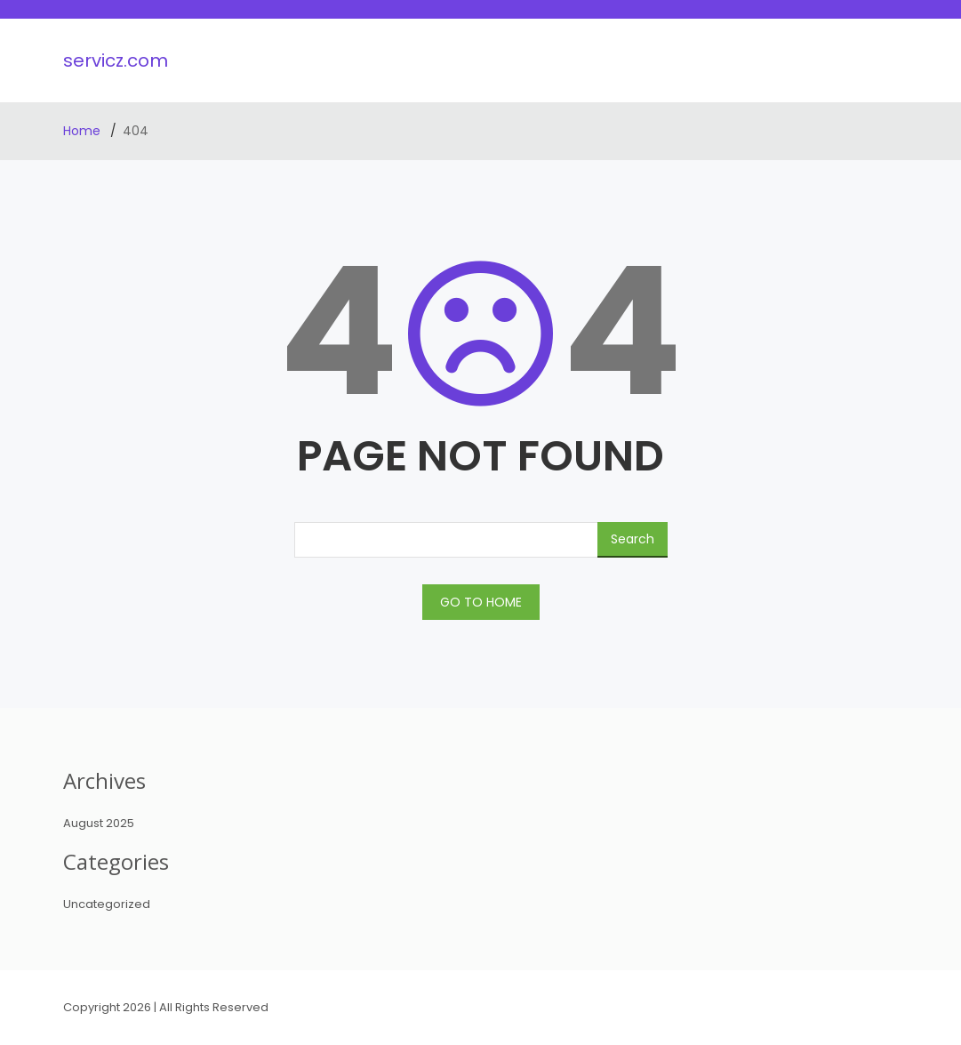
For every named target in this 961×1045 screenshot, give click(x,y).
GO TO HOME (481, 602)
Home (83, 131)
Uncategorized (106, 904)
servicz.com (115, 60)
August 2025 (98, 823)
